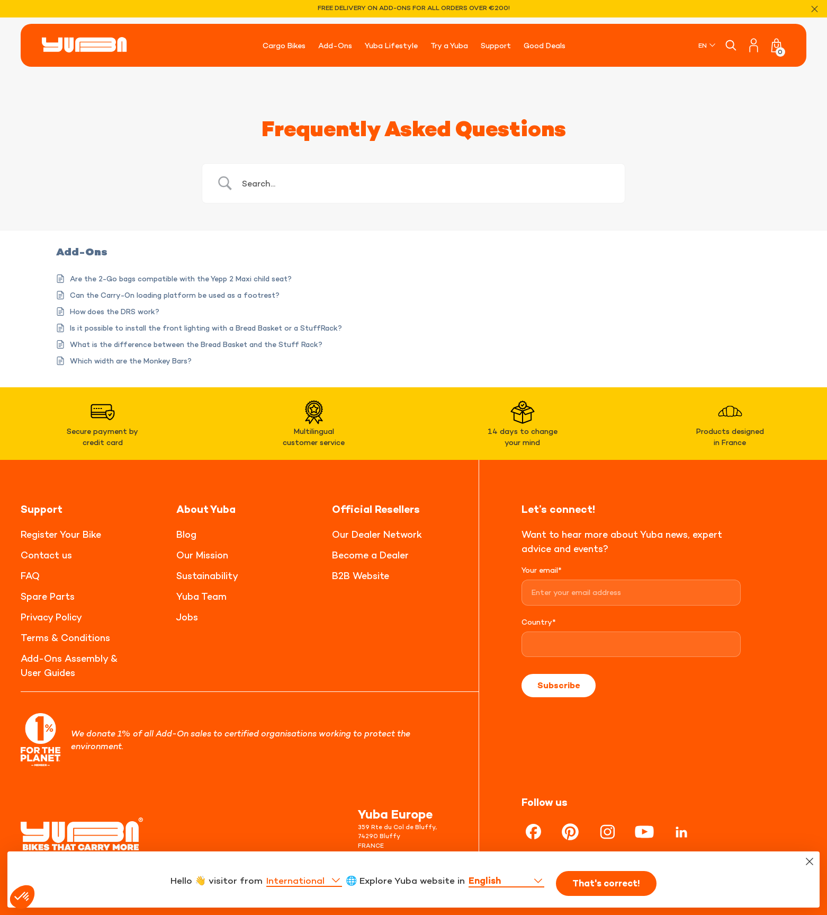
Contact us (46, 555)
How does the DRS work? (114, 311)
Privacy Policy (51, 617)
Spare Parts (48, 596)
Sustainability (207, 575)
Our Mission (202, 555)
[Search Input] (427, 183)
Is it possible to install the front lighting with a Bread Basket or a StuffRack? (206, 327)
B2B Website (360, 575)
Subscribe (558, 685)
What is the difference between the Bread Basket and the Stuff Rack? (196, 344)
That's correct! (610, 894)
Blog (186, 534)
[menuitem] (707, 45)
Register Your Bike (61, 534)
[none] (707, 45)
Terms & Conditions (65, 637)
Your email (542, 569)
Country (539, 621)
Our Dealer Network (377, 534)
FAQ (30, 575)
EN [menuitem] (702, 45)
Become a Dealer (370, 555)
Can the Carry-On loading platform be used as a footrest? (175, 294)
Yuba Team (201, 596)
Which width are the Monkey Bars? (131, 360)
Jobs (187, 617)
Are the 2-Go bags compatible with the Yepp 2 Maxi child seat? (181, 278)
